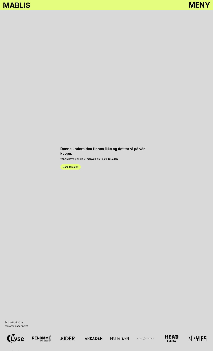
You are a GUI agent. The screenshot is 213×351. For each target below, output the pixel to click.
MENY (199, 5)
